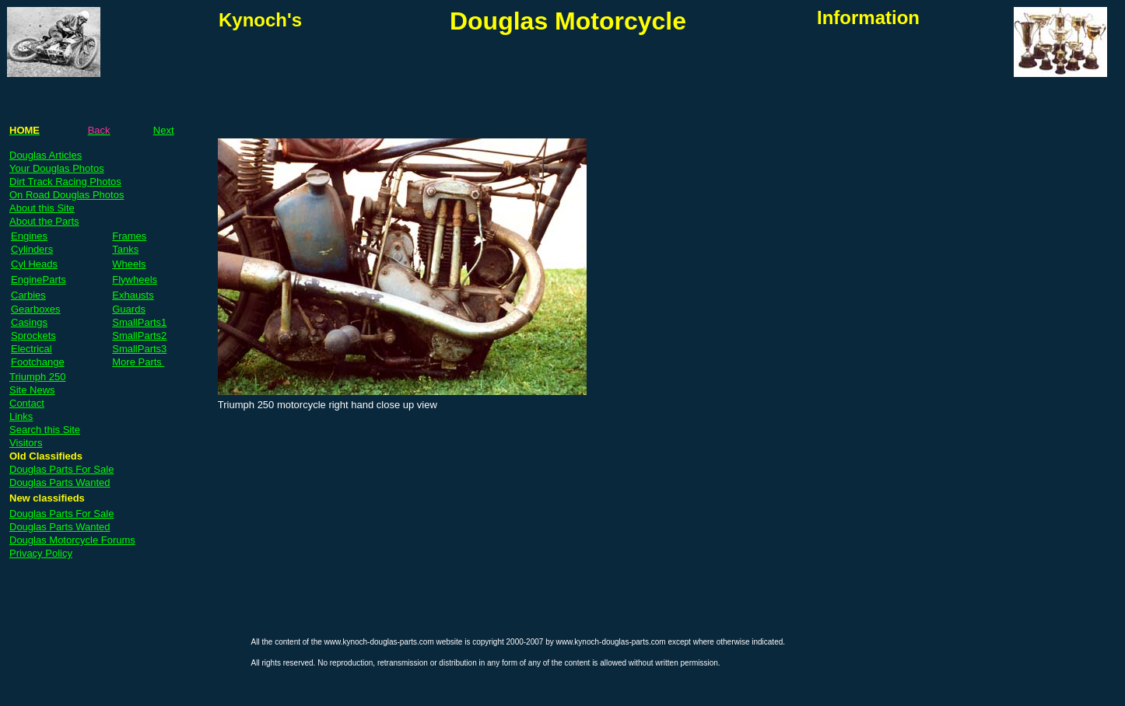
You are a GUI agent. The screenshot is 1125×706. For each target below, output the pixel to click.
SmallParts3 (139, 349)
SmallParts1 (139, 322)
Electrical (31, 349)
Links (21, 416)
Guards (128, 309)
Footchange (38, 362)
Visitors (25, 443)
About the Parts (44, 221)
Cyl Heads (34, 264)
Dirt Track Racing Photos (65, 181)
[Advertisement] (401, 79)
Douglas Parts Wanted (59, 482)
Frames (129, 236)
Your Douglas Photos (56, 168)
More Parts (138, 362)
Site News (32, 390)
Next (163, 130)
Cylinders (32, 249)
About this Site (42, 208)
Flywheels (134, 279)
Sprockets (33, 335)
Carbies (28, 295)
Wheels (128, 264)
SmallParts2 (139, 335)
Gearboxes (36, 309)
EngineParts (38, 279)
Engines (29, 236)
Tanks (125, 249)
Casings (29, 322)
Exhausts (132, 295)
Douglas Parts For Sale (61, 469)
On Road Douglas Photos (66, 195)
